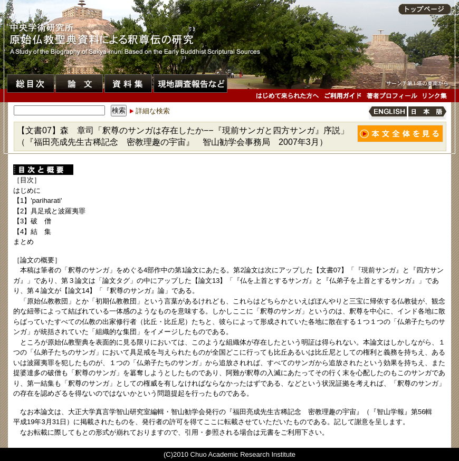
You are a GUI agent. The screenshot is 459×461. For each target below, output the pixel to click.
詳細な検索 (153, 111)
